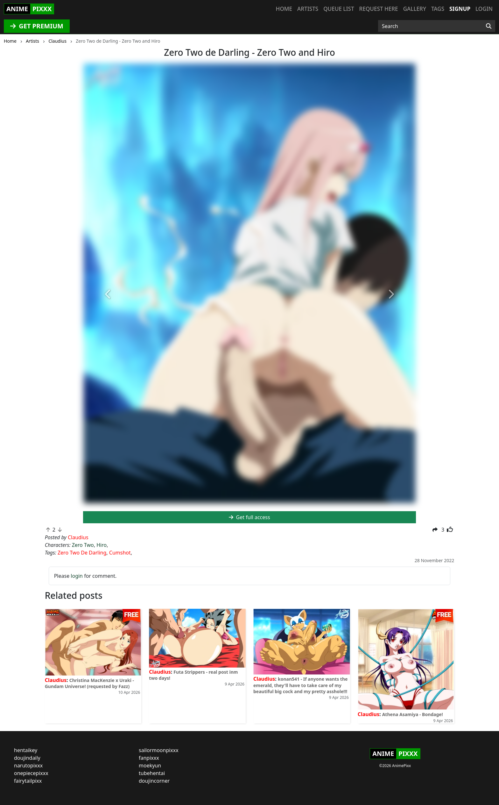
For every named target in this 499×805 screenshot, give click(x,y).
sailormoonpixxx (159, 750)
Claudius (56, 680)
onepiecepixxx (31, 773)
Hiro (101, 544)
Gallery (414, 8)
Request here (378, 8)
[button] (108, 294)
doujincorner (154, 780)
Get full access (249, 517)
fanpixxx (149, 757)
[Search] (488, 26)
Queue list (338, 8)
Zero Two (83, 544)
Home (284, 8)
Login (484, 8)
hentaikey (25, 750)
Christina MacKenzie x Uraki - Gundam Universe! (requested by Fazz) (89, 683)
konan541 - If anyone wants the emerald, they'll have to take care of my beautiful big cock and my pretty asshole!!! (300, 685)
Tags (437, 8)
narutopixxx (28, 765)
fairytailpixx (28, 780)
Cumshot (120, 552)
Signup (459, 8)
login (77, 575)
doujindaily (27, 757)
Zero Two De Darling (82, 552)
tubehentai (152, 773)
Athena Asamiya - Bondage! (412, 714)
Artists (307, 8)
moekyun (150, 765)
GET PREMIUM (36, 26)
